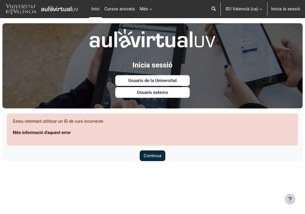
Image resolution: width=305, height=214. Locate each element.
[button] (214, 9)
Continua (152, 154)
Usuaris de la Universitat (152, 78)
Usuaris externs (152, 90)
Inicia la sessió (285, 9)
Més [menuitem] (144, 9)
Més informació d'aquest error (57, 131)
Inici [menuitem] (95, 9)
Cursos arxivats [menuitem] (119, 9)
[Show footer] (290, 199)
